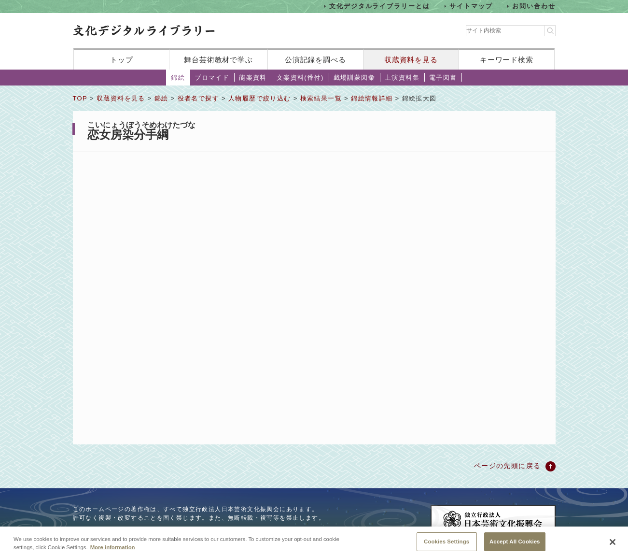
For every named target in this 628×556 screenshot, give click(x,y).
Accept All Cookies (514, 544)
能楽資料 (253, 77)
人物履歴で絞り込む (259, 98)
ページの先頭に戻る (507, 466)
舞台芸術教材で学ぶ (218, 60)
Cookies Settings (446, 544)
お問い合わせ (534, 6)
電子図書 (443, 77)
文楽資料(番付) (300, 77)
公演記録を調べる (315, 60)
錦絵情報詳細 (371, 98)
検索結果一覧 (321, 98)
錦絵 (178, 77)
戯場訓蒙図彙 (354, 77)
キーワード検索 (506, 60)
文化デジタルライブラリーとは (379, 6)
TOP (80, 98)
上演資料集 (402, 77)
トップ (121, 60)
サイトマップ (471, 6)
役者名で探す (198, 98)
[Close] (612, 545)
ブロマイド (212, 77)
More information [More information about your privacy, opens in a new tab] (112, 550)
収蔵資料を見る (411, 60)
